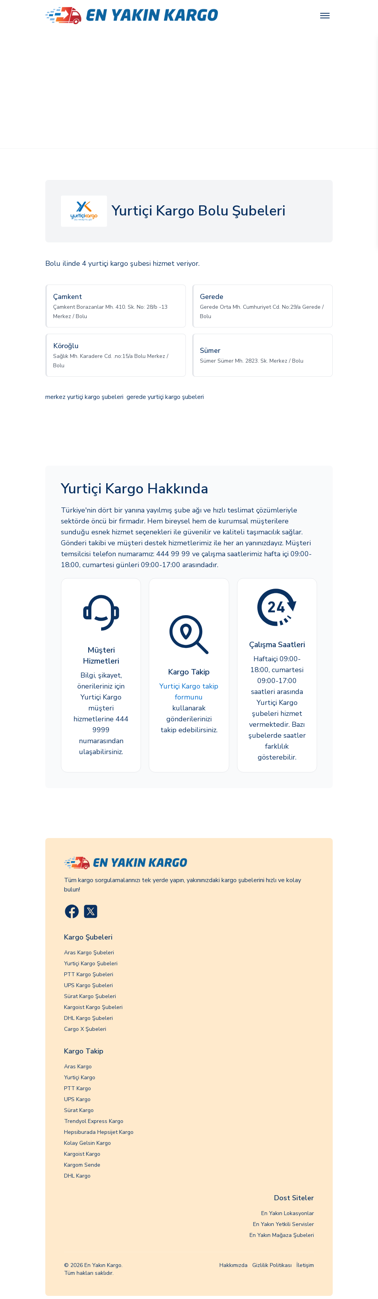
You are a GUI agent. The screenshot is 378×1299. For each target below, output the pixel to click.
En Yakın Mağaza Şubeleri (282, 1235)
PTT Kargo (77, 1088)
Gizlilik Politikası (272, 1265)
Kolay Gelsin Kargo (87, 1143)
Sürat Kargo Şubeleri (90, 996)
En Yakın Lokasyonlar (287, 1213)
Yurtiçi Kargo (79, 1077)
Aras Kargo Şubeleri (89, 952)
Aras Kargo (78, 1066)
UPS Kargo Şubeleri (88, 985)
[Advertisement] (189, 89)
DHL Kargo (77, 1176)
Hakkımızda (233, 1265)
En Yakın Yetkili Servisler (283, 1224)
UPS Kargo (77, 1099)
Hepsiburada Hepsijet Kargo (99, 1132)
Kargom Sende (82, 1165)
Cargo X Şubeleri (85, 1029)
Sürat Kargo (79, 1110)
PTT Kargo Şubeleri (88, 974)
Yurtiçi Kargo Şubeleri (91, 963)
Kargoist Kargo (82, 1154)
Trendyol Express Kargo (93, 1121)
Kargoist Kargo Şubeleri (93, 1007)
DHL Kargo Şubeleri (88, 1018)
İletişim (305, 1265)
